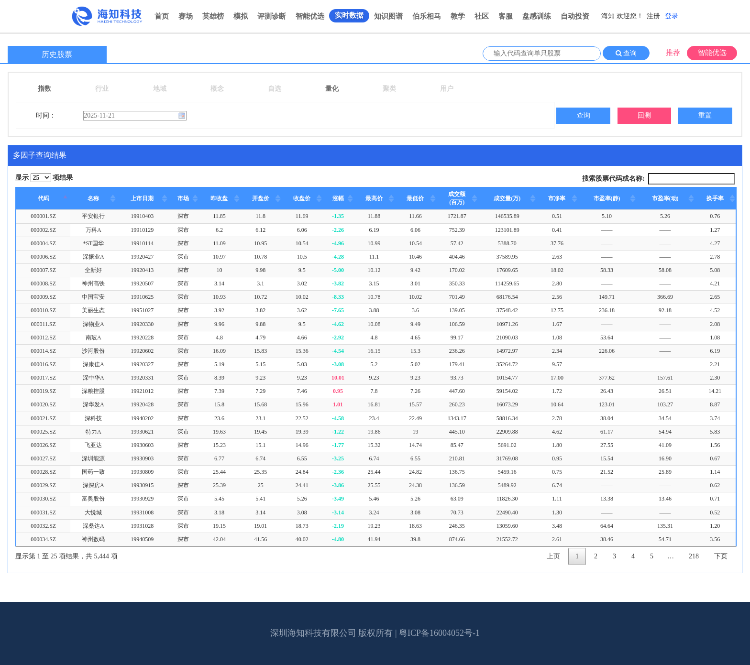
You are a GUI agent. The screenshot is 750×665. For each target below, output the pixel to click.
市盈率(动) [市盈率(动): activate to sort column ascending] (665, 198)
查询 (629, 53)
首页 (161, 16)
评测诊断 (271, 16)
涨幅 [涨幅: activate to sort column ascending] (338, 198)
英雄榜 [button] (213, 16)
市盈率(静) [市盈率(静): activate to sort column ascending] (607, 198)
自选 (274, 88)
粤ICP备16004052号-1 (439, 633)
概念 (217, 88)
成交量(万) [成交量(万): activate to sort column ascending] (507, 198)
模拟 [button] (240, 16)
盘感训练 (536, 16)
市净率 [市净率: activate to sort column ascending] (556, 198)
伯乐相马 (426, 16)
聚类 (389, 88)
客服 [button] (505, 16)
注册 (653, 16)
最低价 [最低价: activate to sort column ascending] (415, 198)
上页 (553, 556)
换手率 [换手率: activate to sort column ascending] (715, 198)
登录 (671, 16)
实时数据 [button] (349, 15)
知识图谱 (388, 16)
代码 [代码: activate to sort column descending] (43, 198)
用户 (446, 88)
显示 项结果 (44, 177)
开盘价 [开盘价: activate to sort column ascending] (260, 198)
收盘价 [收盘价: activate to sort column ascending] (301, 198)
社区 (481, 16)
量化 (332, 88)
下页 (721, 556)
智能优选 (310, 16)
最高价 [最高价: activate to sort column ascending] (374, 198)
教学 (458, 16)
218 (694, 556)
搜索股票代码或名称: (658, 179)
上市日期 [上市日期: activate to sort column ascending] (142, 198)
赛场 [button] (185, 16)
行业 (102, 88)
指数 (44, 88)
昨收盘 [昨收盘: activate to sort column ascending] (219, 198)
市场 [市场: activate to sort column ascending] (183, 198)
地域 (159, 88)
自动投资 (575, 16)
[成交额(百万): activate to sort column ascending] (457, 198)
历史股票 (57, 54)
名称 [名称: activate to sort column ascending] (93, 198)
